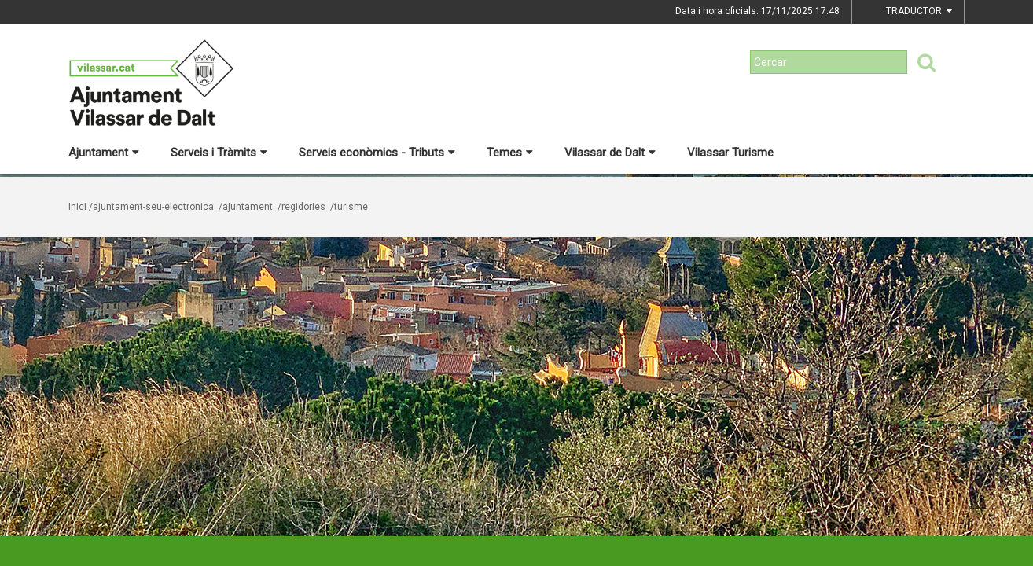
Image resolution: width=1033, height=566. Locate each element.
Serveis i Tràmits (219, 152)
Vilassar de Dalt (610, 152)
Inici (77, 206)
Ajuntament (103, 152)
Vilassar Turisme (730, 152)
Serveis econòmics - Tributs (377, 152)
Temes (510, 152)
